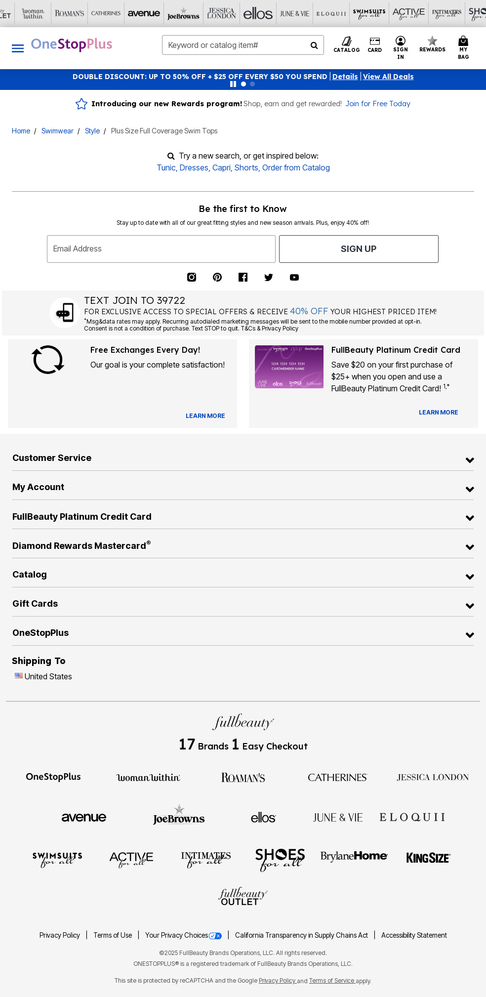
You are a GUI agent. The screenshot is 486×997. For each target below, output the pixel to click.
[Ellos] (188, 13)
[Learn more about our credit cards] (438, 412)
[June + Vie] (338, 817)
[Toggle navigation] (18, 48)
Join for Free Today (377, 103)
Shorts (246, 167)
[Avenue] (78, 13)
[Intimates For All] (371, 13)
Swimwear (57, 130)
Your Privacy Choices (184, 935)
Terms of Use (113, 935)
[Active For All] (334, 13)
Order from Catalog (296, 167)
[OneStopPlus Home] (72, 45)
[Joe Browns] (115, 13)
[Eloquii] (261, 13)
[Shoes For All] (407, 13)
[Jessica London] (151, 13)
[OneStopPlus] (53, 777)
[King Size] (428, 860)
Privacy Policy (60, 935)
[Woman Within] (148, 777)
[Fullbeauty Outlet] (243, 897)
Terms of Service (332, 980)
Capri (221, 167)
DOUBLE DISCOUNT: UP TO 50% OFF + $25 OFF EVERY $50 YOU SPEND (200, 76)
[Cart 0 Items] (464, 48)
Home (21, 130)
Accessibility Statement (414, 935)
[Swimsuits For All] (298, 13)
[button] (345, 76)
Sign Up (358, 249)
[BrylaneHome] (354, 860)
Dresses (194, 167)
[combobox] (243, 45)
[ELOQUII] (412, 816)
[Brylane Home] (444, 13)
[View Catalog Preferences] (205, 416)
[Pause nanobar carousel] (233, 84)
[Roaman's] (243, 777)
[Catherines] (337, 777)
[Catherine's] (42, 13)
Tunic (166, 167)
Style (92, 130)
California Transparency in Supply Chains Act (302, 935)
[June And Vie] (224, 13)
